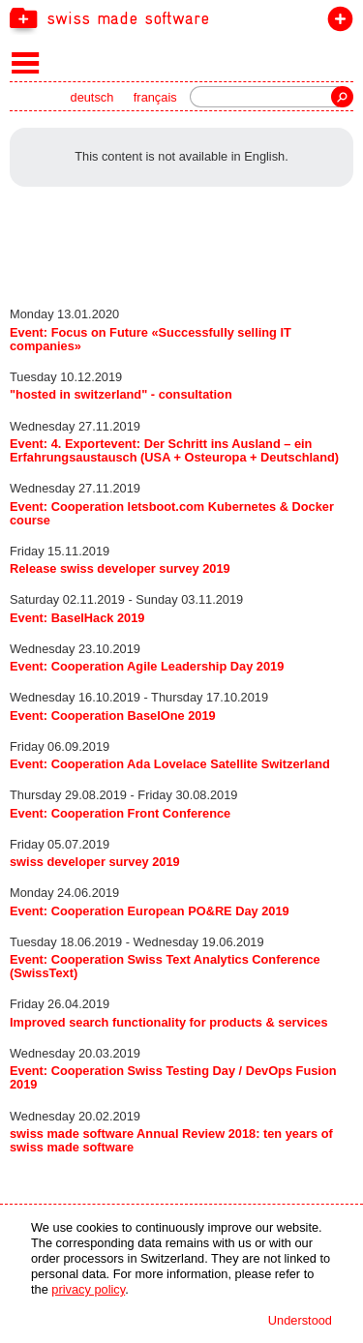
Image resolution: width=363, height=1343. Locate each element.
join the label (336, 23)
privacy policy (88, 1289)
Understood (300, 1320)
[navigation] (181, 17)
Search (342, 96)
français (155, 97)
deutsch (92, 97)
